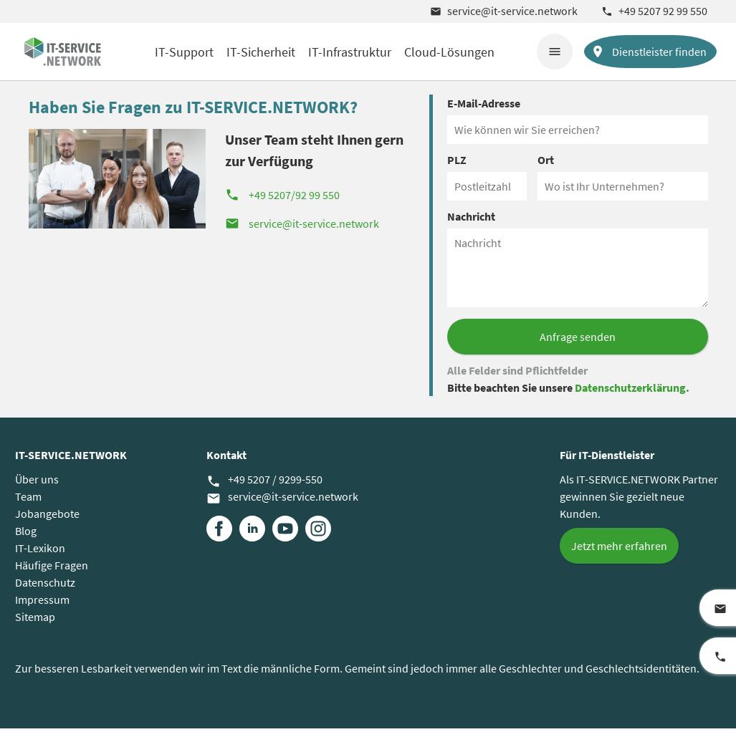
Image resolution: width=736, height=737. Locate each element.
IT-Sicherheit (260, 52)
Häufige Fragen (51, 574)
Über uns (37, 488)
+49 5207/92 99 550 (282, 203)
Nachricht (471, 225)
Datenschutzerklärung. (632, 396)
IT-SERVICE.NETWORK (71, 463)
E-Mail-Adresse (483, 112)
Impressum (42, 608)
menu (555, 51)
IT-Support (184, 52)
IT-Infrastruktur (349, 52)
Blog (26, 539)
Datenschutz (45, 591)
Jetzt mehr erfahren (619, 554)
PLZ (457, 168)
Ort (545, 168)
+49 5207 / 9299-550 (264, 488)
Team (28, 505)
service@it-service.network (504, 11)
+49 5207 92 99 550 (654, 11)
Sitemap (35, 625)
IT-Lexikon (40, 556)
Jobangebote (47, 522)
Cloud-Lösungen (449, 52)
